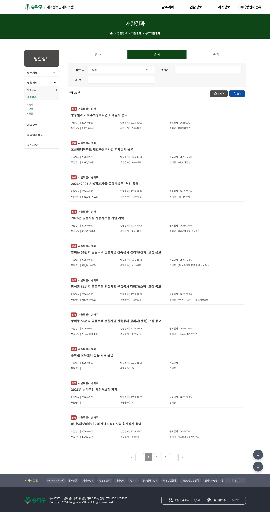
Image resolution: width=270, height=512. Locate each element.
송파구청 (75, 480)
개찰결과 (136, 33)
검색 (239, 93)
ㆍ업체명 (163, 69)
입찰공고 (31, 89)
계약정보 (224, 7)
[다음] (242, 480)
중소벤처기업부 (152, 480)
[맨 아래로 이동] (258, 467)
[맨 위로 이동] (258, 455)
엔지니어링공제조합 (216, 480)
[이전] (228, 480)
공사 (31, 104)
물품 (31, 113)
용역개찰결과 (152, 33)
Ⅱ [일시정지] (235, 480)
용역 (31, 109)
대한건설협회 (172, 480)
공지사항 (32, 145)
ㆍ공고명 (77, 80)
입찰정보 (196, 7)
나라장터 (122, 480)
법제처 (136, 480)
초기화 (220, 93)
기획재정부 (90, 480)
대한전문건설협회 (192, 480)
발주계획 (168, 7)
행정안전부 (107, 480)
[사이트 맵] (242, 7)
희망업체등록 (252, 7)
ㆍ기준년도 (78, 69)
